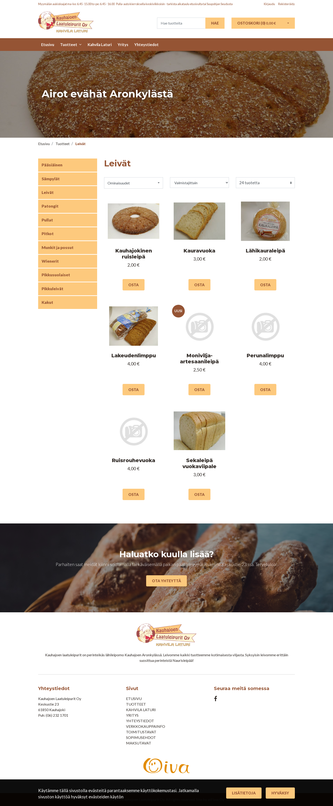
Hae (215, 23)
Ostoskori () (256, 23)
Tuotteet (68, 44)
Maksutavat (138, 743)
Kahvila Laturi (100, 44)
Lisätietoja (244, 793)
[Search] (181, 23)
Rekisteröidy (286, 4)
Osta (133, 285)
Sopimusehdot (141, 737)
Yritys (123, 44)
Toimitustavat (141, 732)
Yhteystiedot (146, 44)
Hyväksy (280, 793)
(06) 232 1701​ (57, 715)
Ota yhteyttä (166, 581)
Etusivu (47, 44)
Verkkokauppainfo (145, 726)
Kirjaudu (269, 4)
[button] (133, 182)
